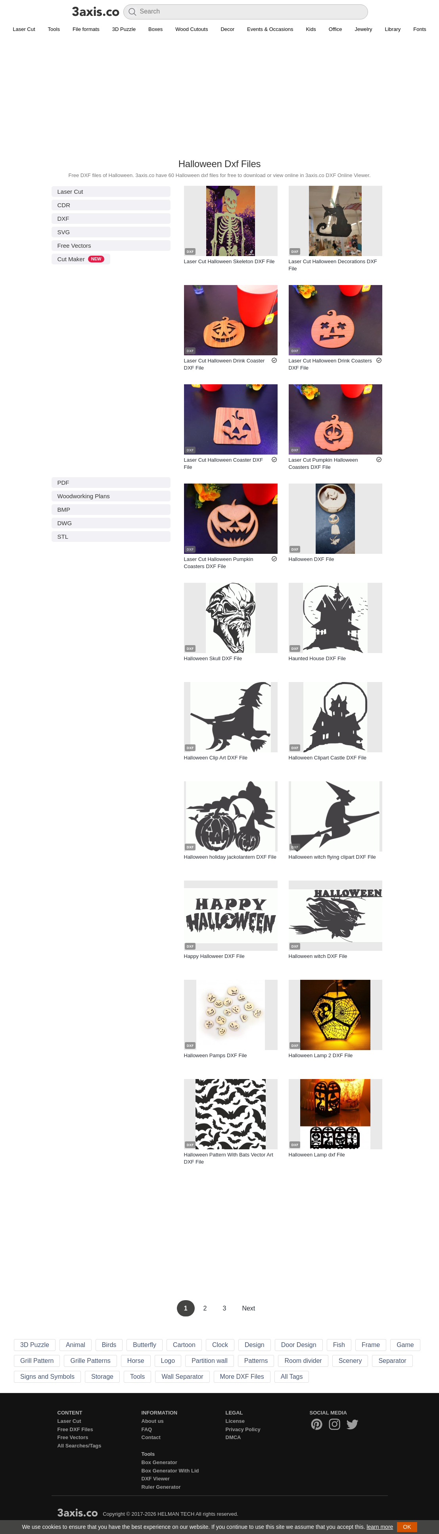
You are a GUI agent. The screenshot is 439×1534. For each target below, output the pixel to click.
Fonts (419, 29)
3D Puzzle (124, 29)
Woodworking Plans (84, 496)
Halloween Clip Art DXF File (215, 758)
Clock (220, 1344)
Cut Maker (81, 259)
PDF (63, 482)
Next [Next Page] (248, 1308)
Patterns (256, 1360)
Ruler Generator (161, 1487)
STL (63, 536)
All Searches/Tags (80, 1446)
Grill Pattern (37, 1360)
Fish (339, 1344)
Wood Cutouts (191, 29)
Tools (54, 29)
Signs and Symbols (47, 1376)
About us (153, 1421)
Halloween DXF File (311, 559)
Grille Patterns (90, 1360)
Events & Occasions (270, 29)
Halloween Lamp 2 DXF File (321, 1055)
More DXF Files (242, 1376)
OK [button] (407, 1527)
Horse (135, 1360)
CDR (64, 205)
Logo (168, 1360)
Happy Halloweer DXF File (214, 956)
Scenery (350, 1360)
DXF (63, 218)
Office (335, 29)
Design (255, 1344)
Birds (109, 1344)
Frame (371, 1344)
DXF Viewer (156, 1479)
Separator (392, 1360)
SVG (64, 232)
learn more (379, 1527)
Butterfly (144, 1344)
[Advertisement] (219, 99)
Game (405, 1344)
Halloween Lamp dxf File (317, 1155)
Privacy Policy (243, 1429)
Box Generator (159, 1462)
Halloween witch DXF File (318, 956)
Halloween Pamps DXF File (215, 1055)
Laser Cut (24, 29)
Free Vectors (74, 245)
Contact (151, 1437)
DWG (65, 523)
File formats (86, 29)
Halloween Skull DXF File (213, 658)
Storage (102, 1376)
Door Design (298, 1344)
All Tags (292, 1376)
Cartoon (184, 1344)
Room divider (303, 1360)
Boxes (155, 29)
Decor (227, 29)
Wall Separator (182, 1376)
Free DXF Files (75, 1429)
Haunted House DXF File (317, 658)
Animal (75, 1344)
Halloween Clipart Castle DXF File (328, 758)
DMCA (233, 1437)
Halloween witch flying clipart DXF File (332, 857)
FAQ (147, 1429)
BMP (64, 509)
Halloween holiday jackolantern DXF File (230, 857)
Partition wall (210, 1360)
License (235, 1421)
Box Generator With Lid (170, 1471)
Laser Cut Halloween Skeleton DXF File (229, 261)
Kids (311, 29)
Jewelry (363, 29)
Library (393, 29)
